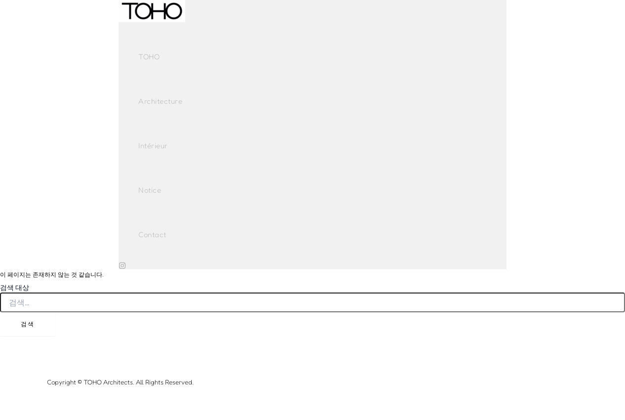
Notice (149, 190)
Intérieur (153, 145)
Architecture (160, 101)
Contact (152, 234)
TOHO (149, 56)
